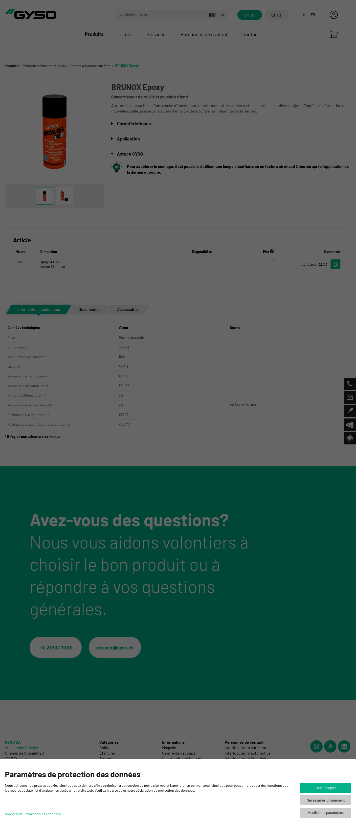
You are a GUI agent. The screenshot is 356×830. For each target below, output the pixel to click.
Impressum (13, 814)
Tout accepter (325, 788)
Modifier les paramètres (326, 813)
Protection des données (43, 814)
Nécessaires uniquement (326, 800)
